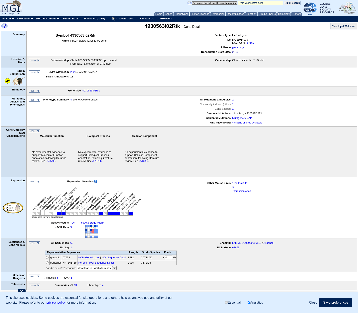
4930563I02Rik (91, 90)
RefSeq (82, 262)
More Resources (46, 18)
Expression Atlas (241, 191)
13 (75, 285)
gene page (238, 47)
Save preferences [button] (335, 302)
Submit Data (70, 18)
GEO (235, 187)
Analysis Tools (122, 19)
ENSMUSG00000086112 (246, 242)
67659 (250, 42)
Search (6, 18)
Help (11, 13)
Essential (233, 302)
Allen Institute (239, 183)
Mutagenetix (239, 117)
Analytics (255, 302)
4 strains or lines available (247, 122)
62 (71, 242)
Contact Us (147, 18)
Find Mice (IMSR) (94, 18)
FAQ (18, 13)
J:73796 (50, 161)
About (4, 13)
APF (250, 117)
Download (23, 18)
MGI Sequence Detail (114, 257)
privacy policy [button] (55, 302)
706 (72, 222)
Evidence (268, 242)
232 (72, 71)
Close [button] (313, 302)
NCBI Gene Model (88, 257)
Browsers (166, 18)
